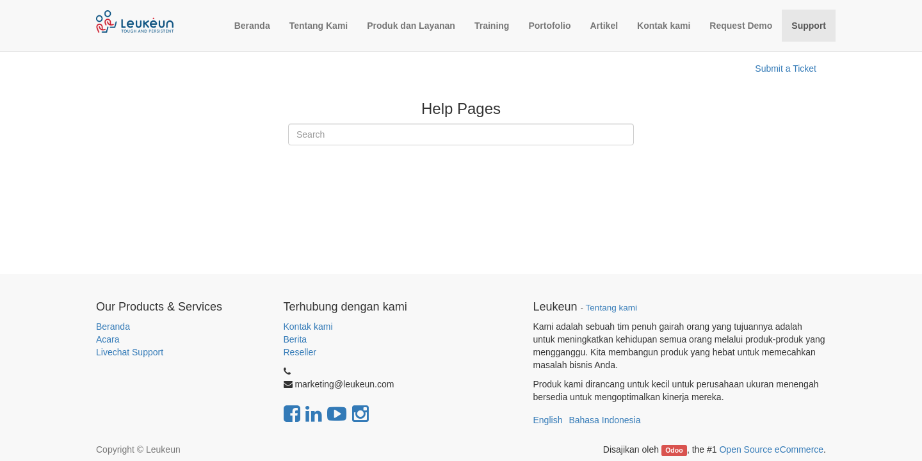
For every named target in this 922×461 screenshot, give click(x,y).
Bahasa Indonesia (604, 420)
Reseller (300, 352)
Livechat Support (129, 352)
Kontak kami (308, 326)
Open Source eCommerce (771, 449)
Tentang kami (611, 307)
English (548, 420)
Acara (109, 339)
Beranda (113, 326)
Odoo (674, 450)
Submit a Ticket (785, 68)
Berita (295, 339)
